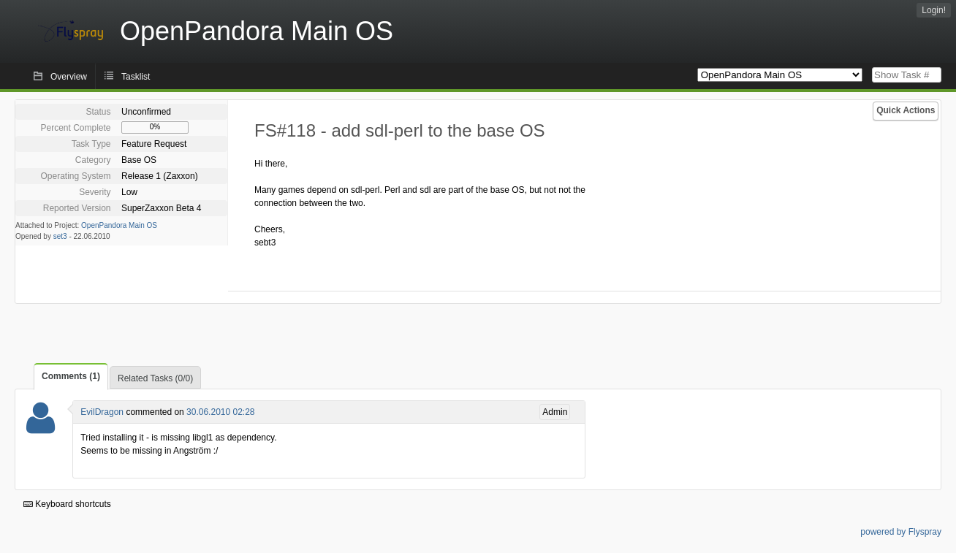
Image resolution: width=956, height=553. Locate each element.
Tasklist (135, 77)
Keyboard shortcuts (67, 504)
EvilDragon (102, 412)
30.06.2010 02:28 (220, 412)
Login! (934, 10)
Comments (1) (71, 376)
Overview (68, 77)
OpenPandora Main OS (119, 225)
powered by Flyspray (900, 532)
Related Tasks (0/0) (155, 378)
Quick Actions (905, 110)
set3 (60, 236)
